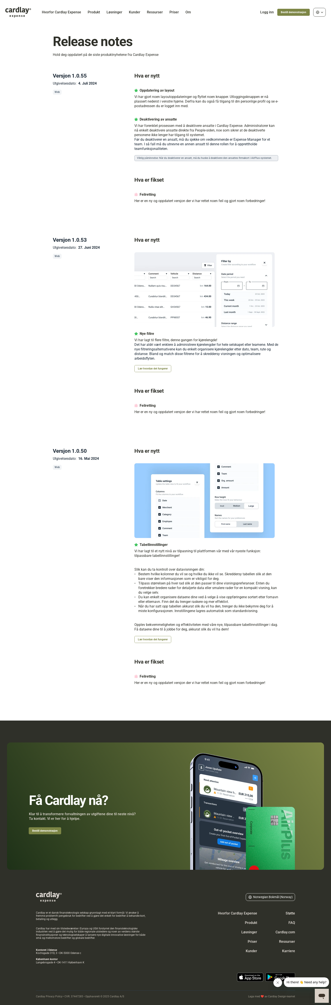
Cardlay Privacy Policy (49, 996)
